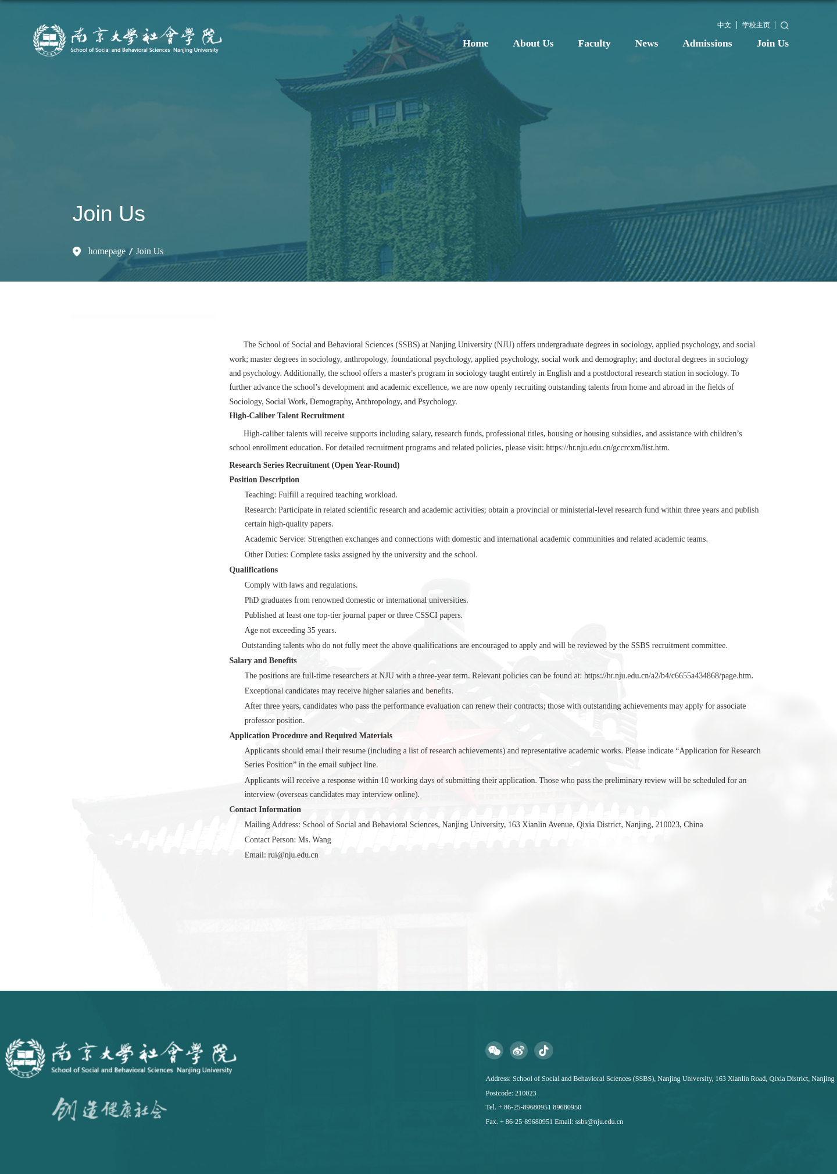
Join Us (772, 43)
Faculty (594, 43)
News (647, 43)
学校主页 (756, 25)
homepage (107, 251)
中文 (724, 25)
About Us (533, 43)
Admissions (707, 43)
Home (476, 43)
